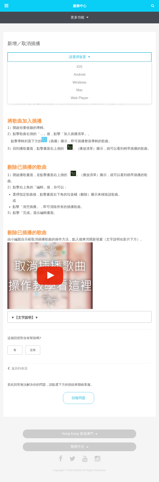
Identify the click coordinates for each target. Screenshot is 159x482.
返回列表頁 (17, 368)
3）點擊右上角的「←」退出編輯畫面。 (79, 318)
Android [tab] (79, 74)
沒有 (33, 350)
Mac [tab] (79, 90)
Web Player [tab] (79, 98)
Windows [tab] (79, 82)
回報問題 (78, 398)
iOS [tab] (79, 66)
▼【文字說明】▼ (24, 317)
